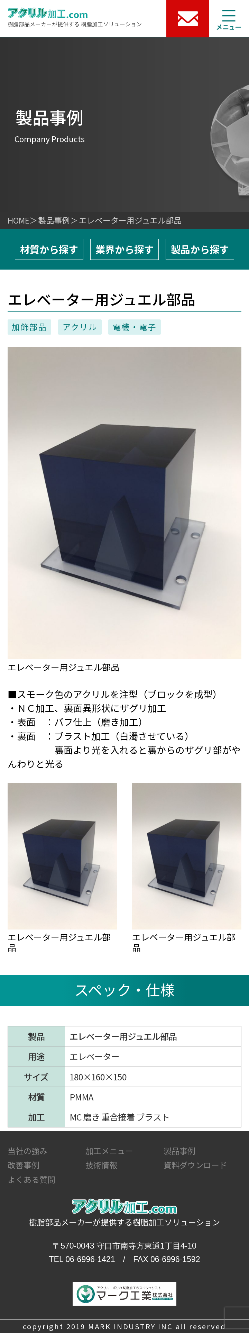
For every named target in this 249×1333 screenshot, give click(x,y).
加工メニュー (109, 1151)
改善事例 (23, 1165)
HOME (18, 220)
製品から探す (200, 249)
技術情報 (101, 1165)
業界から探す (124, 249)
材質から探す (49, 249)
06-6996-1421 (90, 1259)
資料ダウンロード (195, 1165)
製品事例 (54, 220)
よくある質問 (31, 1179)
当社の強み (27, 1151)
